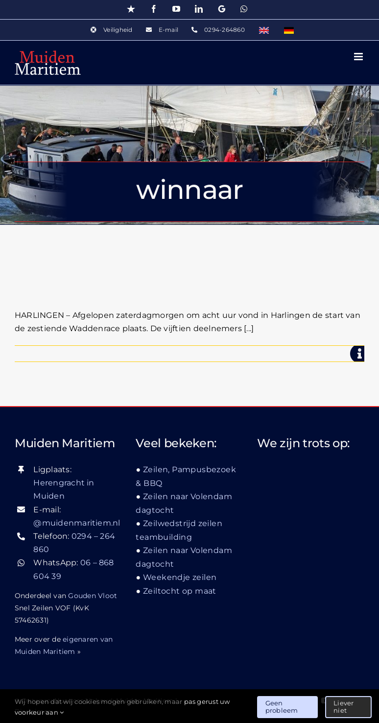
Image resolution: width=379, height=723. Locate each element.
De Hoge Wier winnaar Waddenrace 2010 (188, 272)
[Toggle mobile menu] (359, 56)
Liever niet (343, 707)
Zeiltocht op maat (179, 591)
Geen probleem (281, 707)
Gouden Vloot (92, 595)
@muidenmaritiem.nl (76, 523)
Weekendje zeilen (179, 577)
